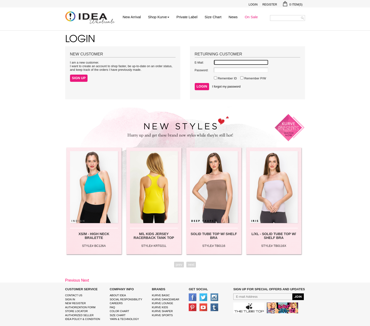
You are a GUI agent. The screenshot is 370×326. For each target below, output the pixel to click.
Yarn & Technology (124, 319)
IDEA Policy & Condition (82, 319)
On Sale (251, 17)
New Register (75, 303)
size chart (117, 315)
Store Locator (76, 311)
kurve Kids (160, 307)
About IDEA (118, 295)
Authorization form (80, 307)
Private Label (187, 17)
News (233, 17)
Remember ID (227, 78)
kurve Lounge (162, 303)
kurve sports (162, 315)
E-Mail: (199, 62)
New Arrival (132, 17)
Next (85, 280)
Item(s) (292, 4)
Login (253, 4)
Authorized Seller (79, 315)
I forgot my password (226, 86)
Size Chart (213, 17)
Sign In (70, 299)
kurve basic (161, 295)
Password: (201, 70)
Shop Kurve (158, 17)
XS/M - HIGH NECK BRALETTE (93, 236)
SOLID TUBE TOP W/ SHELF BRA (214, 236)
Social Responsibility (126, 299)
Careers (116, 303)
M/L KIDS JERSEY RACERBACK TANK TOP (154, 236)
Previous (72, 280)
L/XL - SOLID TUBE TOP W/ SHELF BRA (274, 236)
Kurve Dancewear (165, 299)
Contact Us (73, 295)
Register (269, 4)
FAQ (112, 307)
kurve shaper (162, 311)
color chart (119, 311)
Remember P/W (254, 78)
